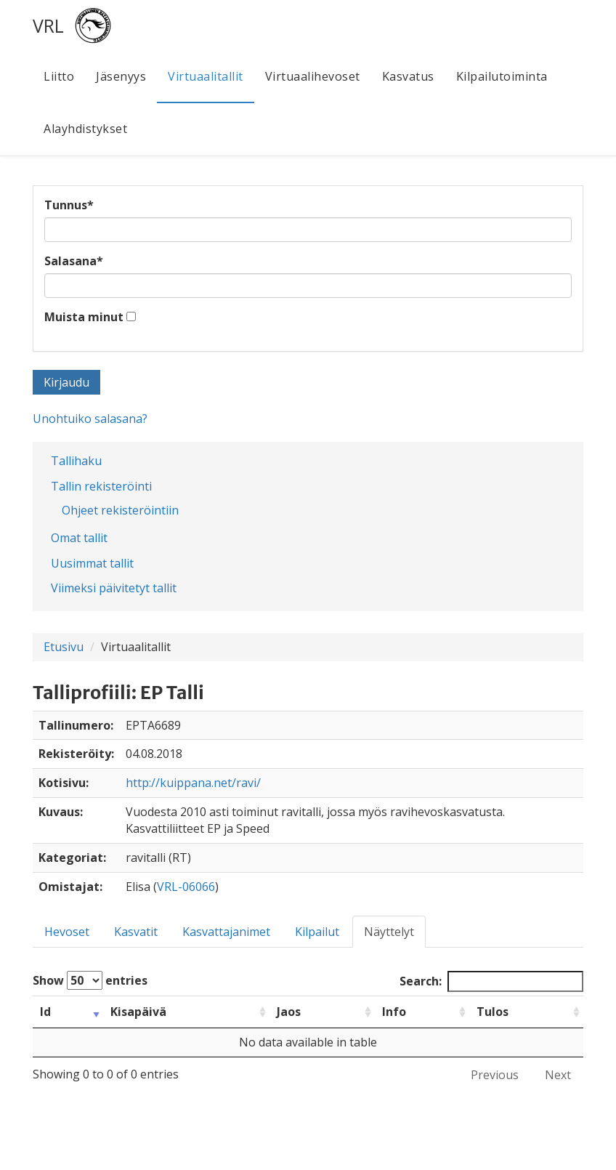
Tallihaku (76, 461)
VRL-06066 (186, 887)
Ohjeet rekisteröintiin (120, 510)
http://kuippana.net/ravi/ (193, 783)
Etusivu (64, 647)
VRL (48, 25)
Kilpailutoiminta (502, 76)
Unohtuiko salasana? (90, 419)
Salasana (73, 261)
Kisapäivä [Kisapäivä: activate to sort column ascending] (138, 1012)
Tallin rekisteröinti (101, 486)
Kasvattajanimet (226, 932)
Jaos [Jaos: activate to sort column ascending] (289, 1012)
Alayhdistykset (85, 129)
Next (558, 1075)
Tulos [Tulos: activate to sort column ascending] (492, 1012)
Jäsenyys (121, 76)
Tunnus (69, 205)
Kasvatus (408, 76)
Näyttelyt (389, 932)
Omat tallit (79, 538)
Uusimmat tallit (92, 563)
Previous (495, 1075)
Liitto (59, 76)
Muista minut (83, 317)
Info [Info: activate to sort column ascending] (394, 1012)
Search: (491, 981)
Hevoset (66, 932)
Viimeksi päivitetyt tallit (114, 588)
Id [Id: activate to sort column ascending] (45, 1012)
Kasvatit (136, 932)
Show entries (90, 980)
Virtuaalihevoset (312, 76)
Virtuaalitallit (205, 76)
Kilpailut (317, 932)
